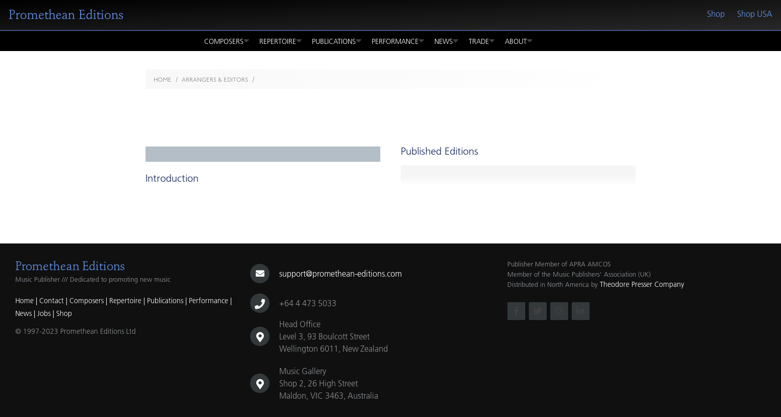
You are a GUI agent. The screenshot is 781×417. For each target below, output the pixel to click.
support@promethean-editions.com (340, 273)
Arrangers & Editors (215, 79)
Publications (336, 41)
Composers (226, 41)
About (518, 41)
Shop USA (754, 14)
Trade (482, 41)
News (446, 41)
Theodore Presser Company (642, 284)
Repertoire (280, 41)
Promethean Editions (66, 14)
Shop (716, 14)
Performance (398, 41)
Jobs (44, 313)
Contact (51, 300)
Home (163, 79)
